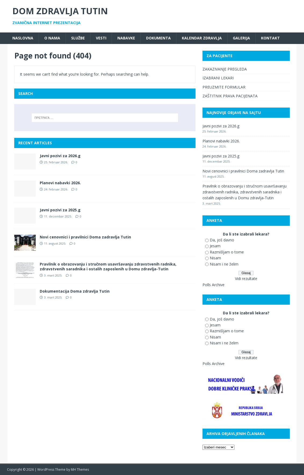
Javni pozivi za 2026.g (60, 155)
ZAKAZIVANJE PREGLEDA (224, 69)
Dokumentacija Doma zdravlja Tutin (75, 291)
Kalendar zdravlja (202, 37)
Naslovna (22, 37)
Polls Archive (213, 284)
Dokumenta (158, 37)
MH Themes (80, 469)
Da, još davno (222, 239)
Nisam (215, 257)
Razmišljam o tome (227, 252)
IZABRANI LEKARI (218, 77)
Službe (78, 37)
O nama (52, 37)
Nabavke (126, 37)
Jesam (215, 245)
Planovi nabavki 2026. (60, 182)
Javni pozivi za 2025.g (60, 209)
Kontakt (270, 37)
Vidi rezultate (246, 278)
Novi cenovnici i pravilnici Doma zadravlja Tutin (85, 237)
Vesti (101, 37)
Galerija (241, 37)
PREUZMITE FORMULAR (223, 87)
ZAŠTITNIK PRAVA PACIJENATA (230, 95)
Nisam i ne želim (224, 264)
